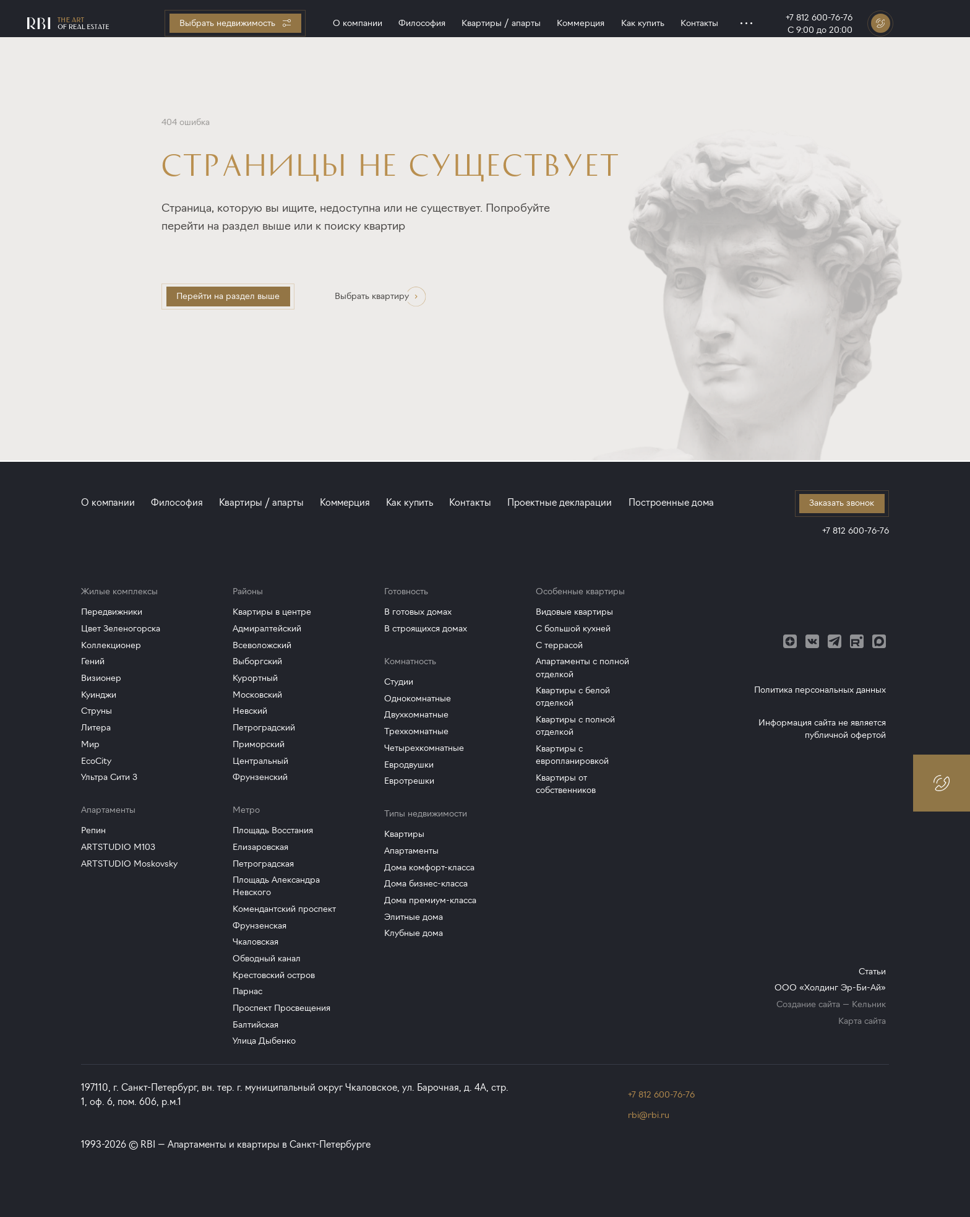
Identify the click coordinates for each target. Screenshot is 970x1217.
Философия (421, 23)
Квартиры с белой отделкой (573, 696)
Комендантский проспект (284, 909)
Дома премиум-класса (430, 900)
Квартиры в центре (272, 612)
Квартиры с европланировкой (572, 754)
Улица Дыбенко (264, 1041)
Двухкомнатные (416, 714)
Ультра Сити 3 (109, 777)
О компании (357, 23)
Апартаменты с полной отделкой (582, 667)
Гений (93, 661)
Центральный (260, 761)
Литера (96, 727)
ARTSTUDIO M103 (118, 847)
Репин (93, 830)
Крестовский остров (274, 975)
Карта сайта (862, 1021)
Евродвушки (409, 765)
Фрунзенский (260, 777)
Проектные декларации (559, 502)
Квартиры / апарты (501, 23)
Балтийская (255, 1025)
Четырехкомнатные (424, 748)
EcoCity (96, 761)
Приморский (259, 744)
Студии (398, 682)
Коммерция (580, 23)
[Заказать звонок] (880, 24)
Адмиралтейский (267, 628)
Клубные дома (413, 933)
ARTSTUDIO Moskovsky (129, 864)
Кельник (869, 1004)
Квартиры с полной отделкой (575, 725)
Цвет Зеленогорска (120, 628)
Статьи (872, 971)
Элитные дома (413, 917)
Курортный (255, 678)
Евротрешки (409, 781)
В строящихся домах (425, 628)
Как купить (642, 23)
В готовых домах (418, 612)
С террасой (559, 645)
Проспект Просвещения (281, 1008)
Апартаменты (411, 851)
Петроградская (263, 864)
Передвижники (111, 612)
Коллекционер (111, 645)
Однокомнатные (417, 698)
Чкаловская (255, 942)
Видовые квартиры (574, 612)
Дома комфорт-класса (429, 867)
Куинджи (98, 695)
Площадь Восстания (273, 830)
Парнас (247, 991)
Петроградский (264, 727)
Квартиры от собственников (566, 784)
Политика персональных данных (820, 690)
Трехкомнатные (416, 731)
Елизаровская (260, 847)
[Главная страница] (68, 23)
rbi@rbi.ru (648, 1115)
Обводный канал (267, 958)
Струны (96, 711)
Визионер (101, 678)
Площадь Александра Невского (276, 886)
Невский (250, 711)
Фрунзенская (259, 925)
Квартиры (404, 834)
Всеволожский (262, 645)
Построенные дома (671, 502)
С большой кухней (573, 628)
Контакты (699, 23)
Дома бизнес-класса (426, 883)
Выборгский (257, 661)
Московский (257, 695)
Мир (90, 744)
